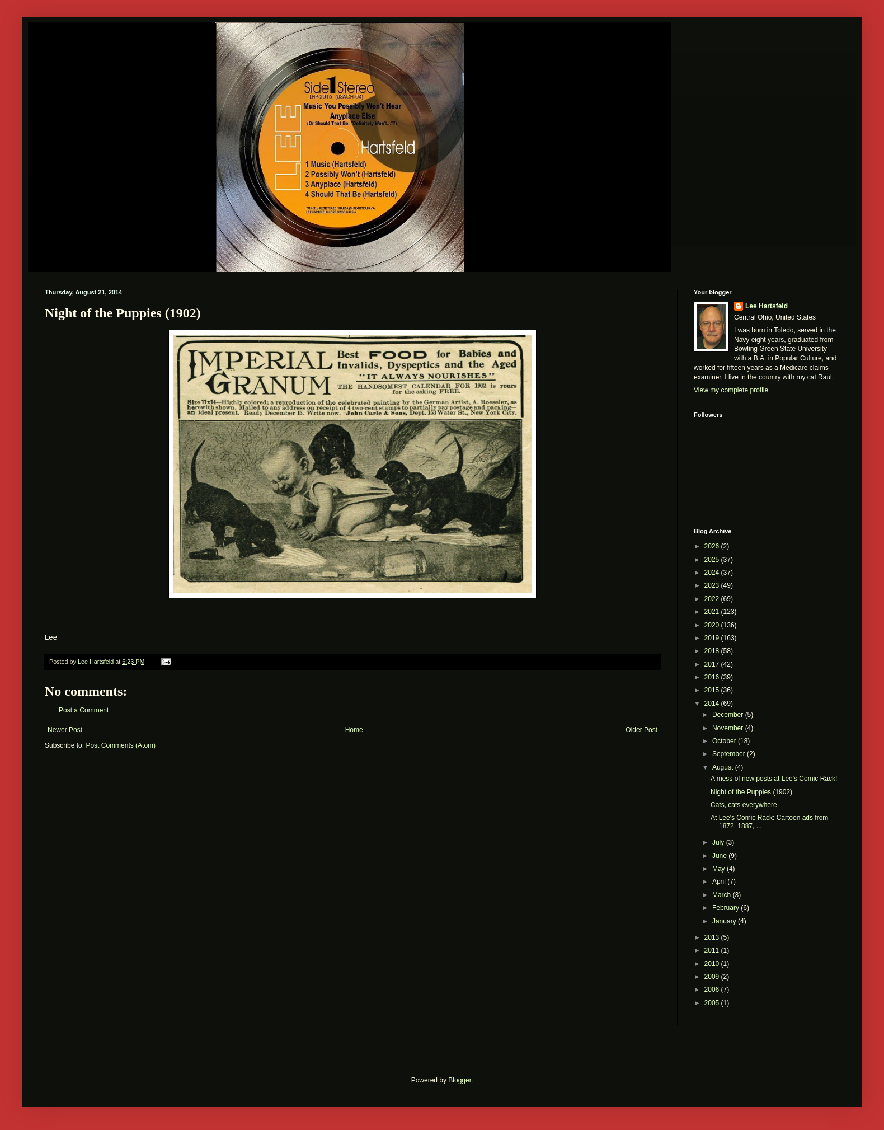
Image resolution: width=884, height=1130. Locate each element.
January (725, 921)
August (723, 767)
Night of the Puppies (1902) (751, 792)
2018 (712, 651)
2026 (712, 546)
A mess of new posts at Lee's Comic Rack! (774, 778)
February (726, 908)
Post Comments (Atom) (121, 745)
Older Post (641, 730)
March (722, 895)
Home (354, 730)
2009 (712, 977)
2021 (712, 612)
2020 (712, 625)
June (720, 856)
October (725, 741)
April (719, 881)
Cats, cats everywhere (744, 805)
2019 (712, 638)
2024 (712, 572)
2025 (712, 560)
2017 (712, 664)
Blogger (459, 1080)
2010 (712, 964)
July (719, 842)
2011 (712, 950)
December (728, 715)
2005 (712, 1003)
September (729, 754)
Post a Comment (84, 710)
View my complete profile (731, 390)
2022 (712, 599)
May (719, 869)
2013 (712, 937)
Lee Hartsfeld (766, 306)
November (728, 728)
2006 (712, 989)
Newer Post (65, 730)
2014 (712, 703)
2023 (712, 585)
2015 (712, 690)
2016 (712, 677)
